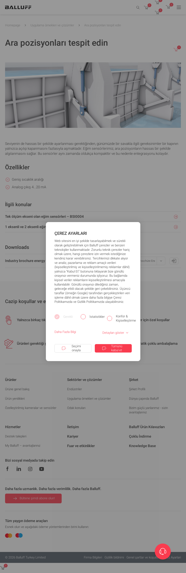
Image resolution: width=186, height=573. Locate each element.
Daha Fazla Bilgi (65, 332)
